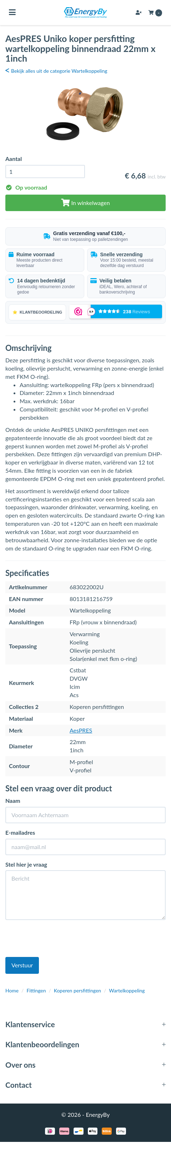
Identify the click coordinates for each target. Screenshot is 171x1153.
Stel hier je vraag (26, 864)
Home (12, 990)
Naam (12, 800)
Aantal (13, 158)
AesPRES (81, 730)
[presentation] (59, 939)
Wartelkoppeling (127, 990)
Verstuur (22, 965)
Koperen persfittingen (77, 990)
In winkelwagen (85, 202)
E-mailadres (20, 832)
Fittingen (36, 990)
